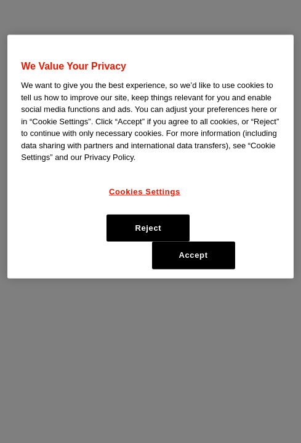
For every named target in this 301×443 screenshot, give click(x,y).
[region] (150, 157)
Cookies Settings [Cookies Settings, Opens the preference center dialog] (144, 191)
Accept (193, 255)
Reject (148, 228)
